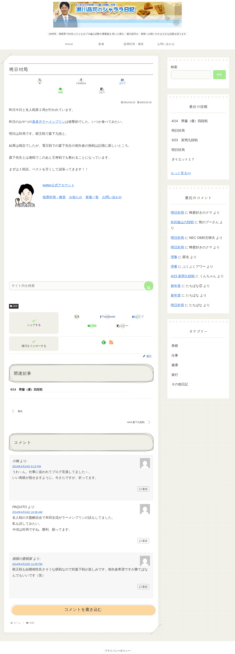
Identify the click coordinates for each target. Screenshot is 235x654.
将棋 (13, 297)
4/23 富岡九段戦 (183, 276)
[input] (81, 276)
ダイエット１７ (183, 159)
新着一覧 (92, 188)
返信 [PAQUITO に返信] (143, 532)
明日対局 (178, 130)
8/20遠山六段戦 (182, 222)
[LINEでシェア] (105, 81)
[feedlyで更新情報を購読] (104, 333)
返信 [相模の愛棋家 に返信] (143, 578)
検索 (174, 67)
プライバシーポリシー (117, 642)
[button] (129, 81)
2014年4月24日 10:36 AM (27, 504)
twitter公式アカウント (59, 176)
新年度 (176, 286)
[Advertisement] (81, 234)
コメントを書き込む (83, 601)
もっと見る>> (181, 173)
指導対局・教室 (54, 188)
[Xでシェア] (32, 81)
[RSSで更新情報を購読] (111, 333)
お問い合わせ (112, 188)
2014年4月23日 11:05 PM (27, 555)
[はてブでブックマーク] (81, 81)
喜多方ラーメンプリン (48, 112)
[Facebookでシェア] (56, 81)
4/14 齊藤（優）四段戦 (189, 121)
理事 (174, 257)
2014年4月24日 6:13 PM (26, 458)
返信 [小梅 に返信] (143, 480)
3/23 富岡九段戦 (184, 140)
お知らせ (75, 188)
